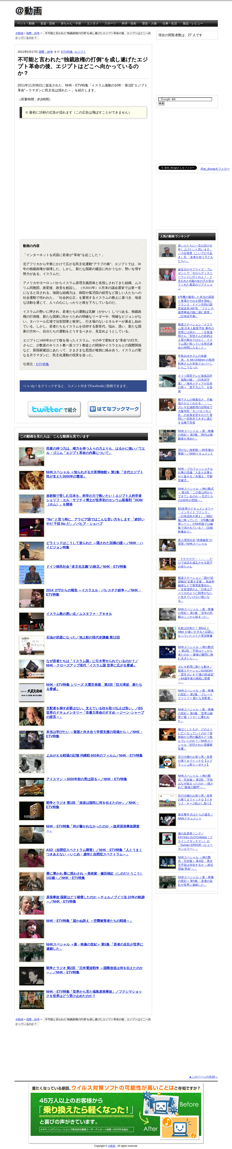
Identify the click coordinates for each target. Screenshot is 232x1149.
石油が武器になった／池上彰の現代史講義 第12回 (69, 645)
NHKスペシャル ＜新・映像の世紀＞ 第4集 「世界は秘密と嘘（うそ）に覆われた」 (186, 715)
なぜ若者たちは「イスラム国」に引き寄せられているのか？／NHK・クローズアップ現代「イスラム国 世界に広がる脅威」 (78, 669)
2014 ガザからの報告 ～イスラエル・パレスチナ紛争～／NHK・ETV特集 (79, 598)
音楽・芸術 (47, 23)
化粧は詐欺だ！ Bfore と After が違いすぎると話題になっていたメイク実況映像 (186, 633)
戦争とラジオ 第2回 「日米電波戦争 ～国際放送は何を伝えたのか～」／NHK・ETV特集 (80, 976)
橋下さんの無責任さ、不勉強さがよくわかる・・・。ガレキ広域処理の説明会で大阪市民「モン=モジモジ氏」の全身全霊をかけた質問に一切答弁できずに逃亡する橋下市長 (185, 411)
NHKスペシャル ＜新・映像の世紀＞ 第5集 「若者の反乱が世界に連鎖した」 (80, 952)
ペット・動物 (26, 23)
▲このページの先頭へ (203, 1076)
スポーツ (110, 23)
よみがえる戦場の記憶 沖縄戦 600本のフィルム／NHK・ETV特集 (80, 764)
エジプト (80, 51)
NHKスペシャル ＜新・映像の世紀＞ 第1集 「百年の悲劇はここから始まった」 (186, 614)
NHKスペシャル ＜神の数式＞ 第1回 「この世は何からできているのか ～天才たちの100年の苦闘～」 (186, 494)
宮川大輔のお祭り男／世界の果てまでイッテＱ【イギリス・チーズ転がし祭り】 (185, 801)
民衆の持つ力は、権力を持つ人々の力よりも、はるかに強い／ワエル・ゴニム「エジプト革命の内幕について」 (81, 457)
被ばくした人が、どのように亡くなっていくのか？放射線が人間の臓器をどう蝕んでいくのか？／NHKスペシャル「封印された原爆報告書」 (185, 738)
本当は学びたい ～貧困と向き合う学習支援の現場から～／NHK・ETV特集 (80, 740)
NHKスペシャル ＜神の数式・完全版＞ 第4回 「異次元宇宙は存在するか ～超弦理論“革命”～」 (185, 862)
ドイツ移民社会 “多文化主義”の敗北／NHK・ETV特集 (72, 575)
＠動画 (19, 33)
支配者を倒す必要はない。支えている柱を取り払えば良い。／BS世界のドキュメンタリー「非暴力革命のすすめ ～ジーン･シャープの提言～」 (81, 716)
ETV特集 (67, 51)
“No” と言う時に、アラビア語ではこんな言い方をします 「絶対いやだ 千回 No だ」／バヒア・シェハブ (81, 527)
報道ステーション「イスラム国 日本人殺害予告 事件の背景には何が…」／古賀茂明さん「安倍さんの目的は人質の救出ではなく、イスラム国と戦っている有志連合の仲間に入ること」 (186, 336)
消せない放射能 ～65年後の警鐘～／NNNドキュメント (186, 455)
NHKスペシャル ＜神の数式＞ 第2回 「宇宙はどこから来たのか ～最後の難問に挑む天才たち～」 (186, 652)
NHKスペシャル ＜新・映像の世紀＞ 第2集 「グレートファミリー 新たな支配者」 (186, 696)
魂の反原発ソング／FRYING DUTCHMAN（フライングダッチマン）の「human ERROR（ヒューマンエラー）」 (185, 841)
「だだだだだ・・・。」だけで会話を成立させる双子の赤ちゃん (185, 564)
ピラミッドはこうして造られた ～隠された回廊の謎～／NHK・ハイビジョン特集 (80, 551)
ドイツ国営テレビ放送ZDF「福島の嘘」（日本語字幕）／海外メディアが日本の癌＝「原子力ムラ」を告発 (185, 383)
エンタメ (92, 23)
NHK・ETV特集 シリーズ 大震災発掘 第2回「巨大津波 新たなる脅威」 (80, 693)
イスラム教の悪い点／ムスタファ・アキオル (65, 622)
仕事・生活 (170, 23)
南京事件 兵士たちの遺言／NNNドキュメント (185, 820)
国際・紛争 (33, 33)
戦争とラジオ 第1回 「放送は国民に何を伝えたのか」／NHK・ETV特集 (78, 811)
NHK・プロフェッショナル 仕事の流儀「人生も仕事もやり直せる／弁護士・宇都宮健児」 (185, 474)
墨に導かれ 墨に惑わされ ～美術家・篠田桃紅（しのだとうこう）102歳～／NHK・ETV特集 (80, 882)
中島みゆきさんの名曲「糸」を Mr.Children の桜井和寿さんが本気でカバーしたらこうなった (186, 361)
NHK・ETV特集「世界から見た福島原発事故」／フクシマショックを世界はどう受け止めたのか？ (80, 1000)
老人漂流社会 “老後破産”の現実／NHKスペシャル (185, 545)
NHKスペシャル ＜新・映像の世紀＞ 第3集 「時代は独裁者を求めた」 (186, 436)
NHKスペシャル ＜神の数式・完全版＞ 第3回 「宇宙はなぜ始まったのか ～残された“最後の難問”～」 (185, 781)
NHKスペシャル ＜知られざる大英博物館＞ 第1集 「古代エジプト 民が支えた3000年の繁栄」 (80, 480)
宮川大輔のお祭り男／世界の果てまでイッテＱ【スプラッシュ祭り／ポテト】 (185, 762)
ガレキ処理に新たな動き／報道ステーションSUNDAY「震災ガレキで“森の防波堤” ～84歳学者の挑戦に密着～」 (186, 674)
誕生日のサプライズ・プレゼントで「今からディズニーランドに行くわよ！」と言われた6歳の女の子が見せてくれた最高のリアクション (186, 279)
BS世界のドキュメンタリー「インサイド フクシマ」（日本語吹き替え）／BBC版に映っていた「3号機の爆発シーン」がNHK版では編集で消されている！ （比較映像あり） (186, 520)
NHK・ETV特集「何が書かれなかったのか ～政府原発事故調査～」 (79, 834)
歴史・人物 (149, 23)
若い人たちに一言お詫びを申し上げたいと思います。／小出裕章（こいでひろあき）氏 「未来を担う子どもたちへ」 (185, 253)
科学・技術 (129, 23)
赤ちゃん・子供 (71, 23)
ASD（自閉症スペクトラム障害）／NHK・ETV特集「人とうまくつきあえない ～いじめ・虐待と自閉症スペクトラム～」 (80, 858)
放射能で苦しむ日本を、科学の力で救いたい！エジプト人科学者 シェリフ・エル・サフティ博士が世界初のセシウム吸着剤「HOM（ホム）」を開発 (80, 504)
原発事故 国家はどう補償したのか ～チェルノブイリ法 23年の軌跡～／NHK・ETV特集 (81, 905)
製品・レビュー (193, 23)
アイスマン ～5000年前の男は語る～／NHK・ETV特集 (72, 787)
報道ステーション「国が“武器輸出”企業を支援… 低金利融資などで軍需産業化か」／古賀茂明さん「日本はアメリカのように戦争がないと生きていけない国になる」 (186, 589)
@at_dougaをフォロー (215, 168)
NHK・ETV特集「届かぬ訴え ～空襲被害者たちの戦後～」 (75, 929)
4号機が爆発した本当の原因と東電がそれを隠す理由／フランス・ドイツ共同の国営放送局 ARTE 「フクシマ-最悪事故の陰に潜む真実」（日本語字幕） (186, 306)
